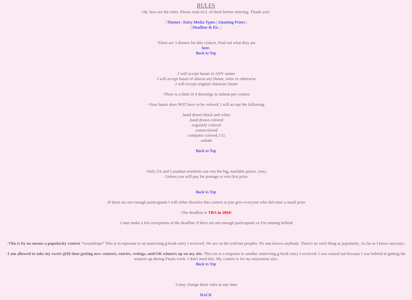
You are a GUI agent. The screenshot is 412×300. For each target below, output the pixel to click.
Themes (173, 22)
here (205, 47)
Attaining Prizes (231, 22)
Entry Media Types (199, 22)
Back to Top (206, 52)
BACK (206, 294)
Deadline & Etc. (206, 27)
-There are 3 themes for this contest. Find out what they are (206, 42)
